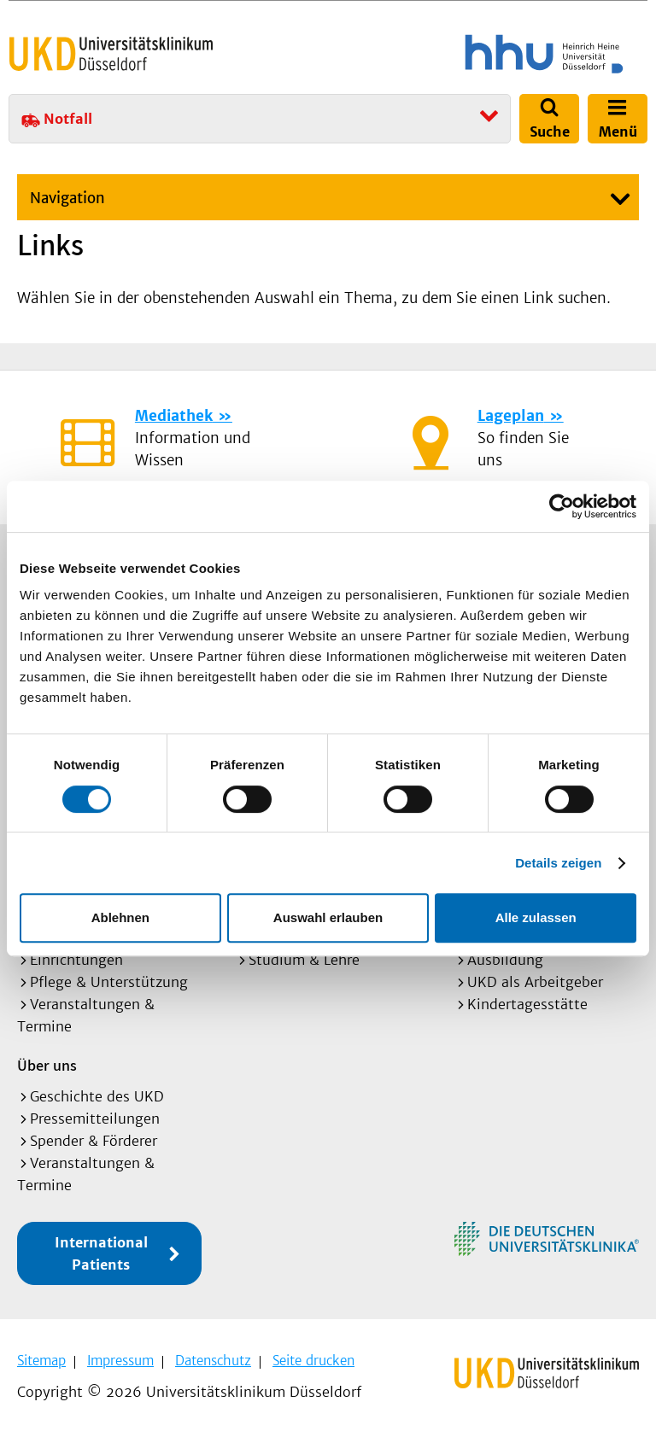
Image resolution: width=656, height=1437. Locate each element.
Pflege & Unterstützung (109, 981)
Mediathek (174, 415)
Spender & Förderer (93, 1140)
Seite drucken (313, 1360)
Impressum (120, 1360)
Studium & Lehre (304, 959)
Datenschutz (213, 1360)
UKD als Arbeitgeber (535, 981)
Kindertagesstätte (527, 1004)
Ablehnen (120, 917)
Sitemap (41, 1360)
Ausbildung (505, 959)
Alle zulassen (536, 917)
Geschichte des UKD (97, 1096)
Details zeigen (558, 863)
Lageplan (510, 415)
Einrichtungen (76, 959)
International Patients (101, 1253)
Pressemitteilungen (95, 1118)
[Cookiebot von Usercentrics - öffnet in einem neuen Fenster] (561, 506)
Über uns (47, 1065)
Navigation (67, 198)
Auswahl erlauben (328, 917)
